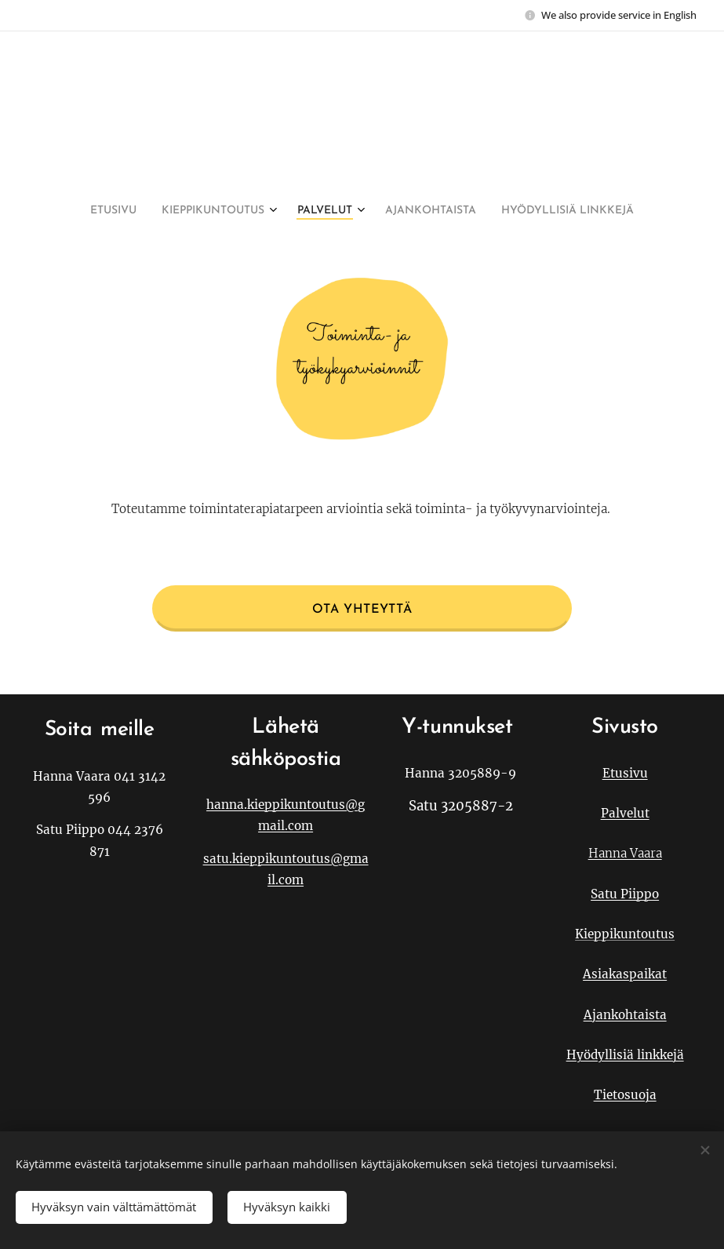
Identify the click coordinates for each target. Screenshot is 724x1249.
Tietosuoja (624, 1094)
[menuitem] (310, 211)
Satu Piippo (625, 894)
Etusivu (624, 772)
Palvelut (624, 813)
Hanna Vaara (624, 853)
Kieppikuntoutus (625, 934)
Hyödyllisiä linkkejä (624, 1054)
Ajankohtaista (624, 1014)
